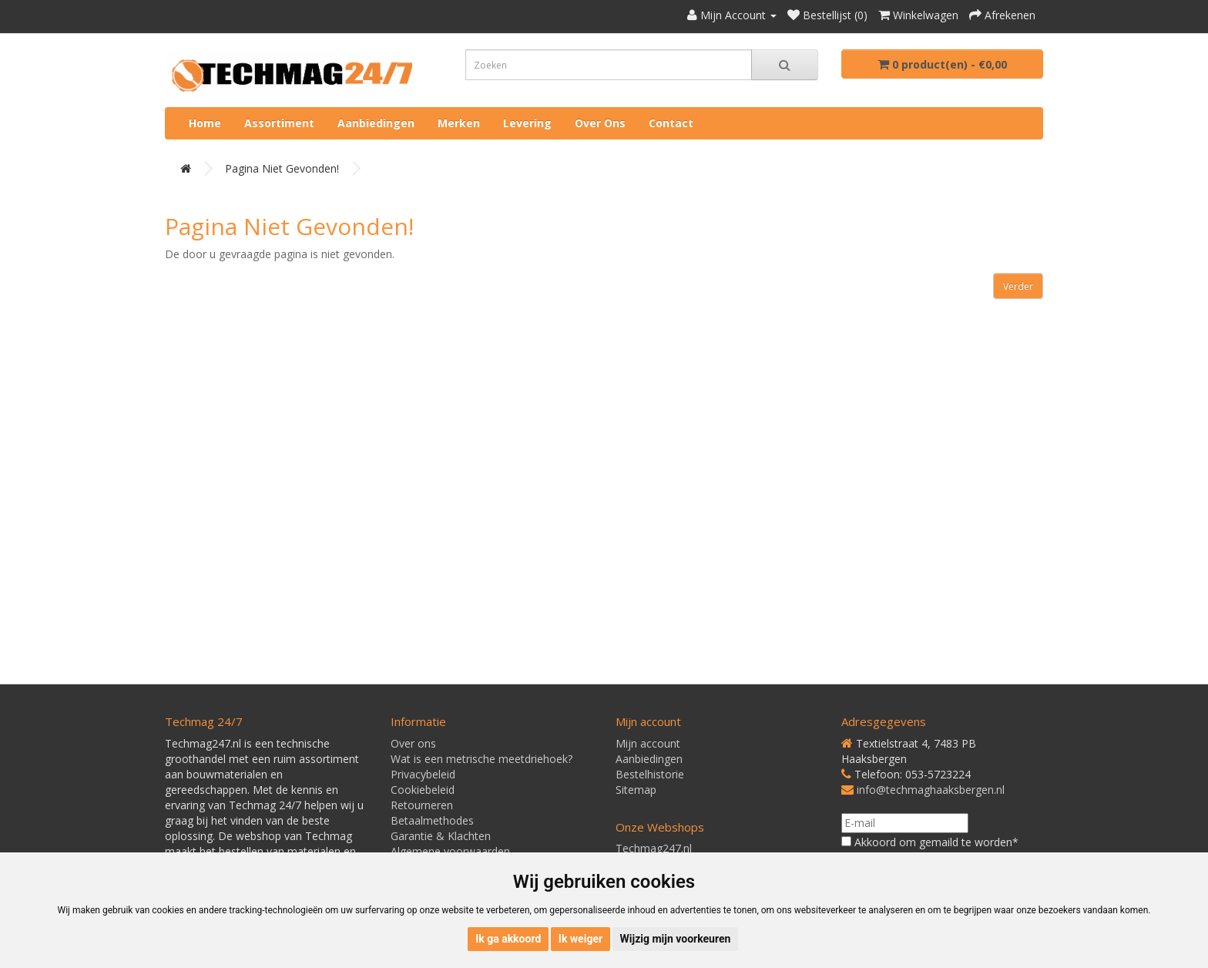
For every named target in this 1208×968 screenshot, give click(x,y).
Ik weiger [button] (580, 939)
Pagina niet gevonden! (282, 168)
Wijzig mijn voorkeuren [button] (675, 939)
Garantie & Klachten (441, 836)
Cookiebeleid (423, 789)
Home (205, 123)
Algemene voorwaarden (450, 851)
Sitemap (636, 789)
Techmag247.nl (654, 848)
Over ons (600, 123)
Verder (1018, 286)
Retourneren (422, 805)
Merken (459, 123)
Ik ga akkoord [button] (508, 939)
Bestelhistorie (650, 774)
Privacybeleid (423, 774)
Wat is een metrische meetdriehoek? (481, 758)
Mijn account (648, 743)
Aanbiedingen (375, 123)
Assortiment (279, 123)
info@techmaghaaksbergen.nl (931, 789)
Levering (527, 123)
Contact (671, 123)
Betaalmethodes (432, 820)
